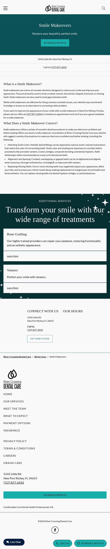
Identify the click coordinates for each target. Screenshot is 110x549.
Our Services (13, 401)
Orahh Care (12, 462)
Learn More (12, 256)
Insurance (11, 430)
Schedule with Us (55, 42)
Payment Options (17, 423)
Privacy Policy (15, 441)
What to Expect (15, 415)
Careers (9, 455)
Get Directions (39, 338)
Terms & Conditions (19, 448)
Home (7, 394)
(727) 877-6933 (59, 67)
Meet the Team (14, 408)
